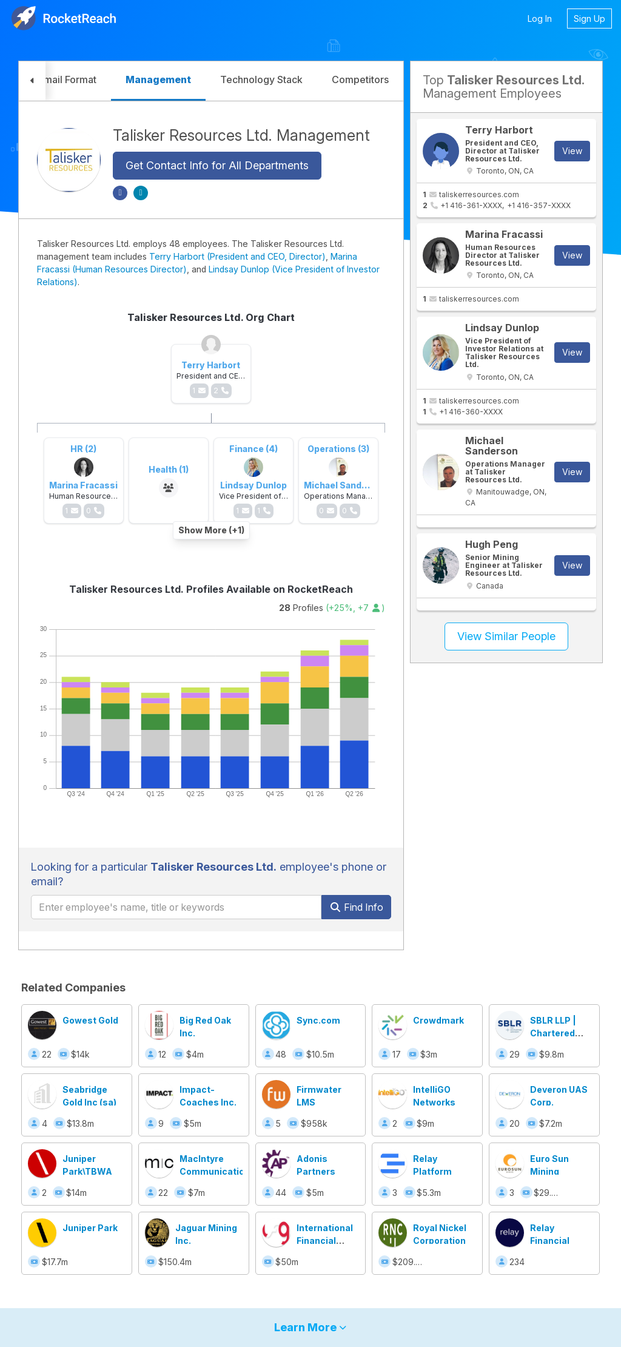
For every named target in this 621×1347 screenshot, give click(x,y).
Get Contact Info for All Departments (217, 165)
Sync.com (318, 1020)
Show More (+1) (211, 530)
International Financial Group (325, 1240)
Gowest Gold (90, 1020)
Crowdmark (438, 1020)
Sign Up (589, 18)
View (572, 151)
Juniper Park (90, 1228)
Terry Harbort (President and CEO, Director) (237, 256)
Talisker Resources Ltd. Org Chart (211, 317)
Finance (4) (253, 449)
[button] (32, 81)
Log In (540, 18)
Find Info (356, 907)
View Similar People (506, 636)
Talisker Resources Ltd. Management (241, 135)
